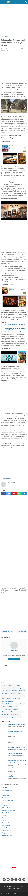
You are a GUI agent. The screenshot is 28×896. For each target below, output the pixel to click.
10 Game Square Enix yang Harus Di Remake (14, 331)
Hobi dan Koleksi (6, 825)
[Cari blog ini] (26, 2)
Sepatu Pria (5, 797)
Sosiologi (22, 703)
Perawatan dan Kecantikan (9, 823)
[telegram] (24, 493)
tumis (19, 717)
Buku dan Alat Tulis (7, 835)
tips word (14, 717)
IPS (14, 685)
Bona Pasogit (14, 651)
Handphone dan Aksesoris (9, 800)
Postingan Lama (22, 631)
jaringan (17, 711)
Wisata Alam (15, 709)
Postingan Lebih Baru (7, 631)
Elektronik (4, 792)
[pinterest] (14, 493)
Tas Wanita (5, 805)
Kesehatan (13, 688)
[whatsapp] (19, 493)
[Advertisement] (14, 20)
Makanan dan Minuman (8, 810)
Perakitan (4, 696)
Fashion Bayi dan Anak (8, 830)
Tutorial (15, 706)
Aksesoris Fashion (7, 790)
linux (22, 711)
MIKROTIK (14, 690)
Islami (18, 685)
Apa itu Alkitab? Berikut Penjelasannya (17, 768)
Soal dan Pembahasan (7, 703)
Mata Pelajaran (5, 693)
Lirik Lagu (8, 690)
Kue (3, 690)
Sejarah (9, 698)
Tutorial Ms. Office (6, 709)
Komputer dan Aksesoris (8, 833)
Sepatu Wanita (6, 813)
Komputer (20, 688)
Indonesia (8, 478)
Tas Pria (4, 815)
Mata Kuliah (22, 690)
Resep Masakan (16, 696)
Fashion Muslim (6, 803)
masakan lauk (5, 714)
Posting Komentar (5, 50)
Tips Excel (9, 706)
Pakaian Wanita (6, 808)
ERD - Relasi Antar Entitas (14, 739)
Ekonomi (4, 685)
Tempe (3, 706)
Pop (9, 696)
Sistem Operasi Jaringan (7, 701)
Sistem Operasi (16, 698)
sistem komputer (6, 717)
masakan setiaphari (15, 714)
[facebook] (3, 493)
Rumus (3, 698)
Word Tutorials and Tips (7, 711)
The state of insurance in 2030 (15, 753)
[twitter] (8, 493)
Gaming (10, 685)
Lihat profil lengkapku (14, 658)
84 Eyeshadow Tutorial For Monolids (16, 724)
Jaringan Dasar (5, 688)
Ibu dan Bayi (5, 828)
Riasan (23, 696)
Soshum (16, 703)
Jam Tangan (5, 818)
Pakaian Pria (5, 795)
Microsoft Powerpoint (16, 693)
